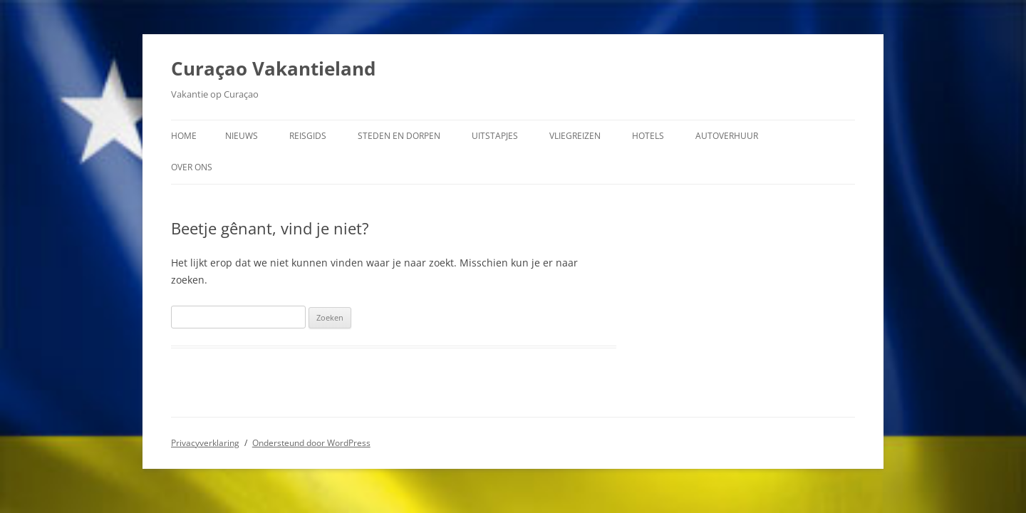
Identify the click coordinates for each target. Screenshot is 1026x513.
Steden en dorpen (399, 136)
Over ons (191, 167)
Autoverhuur (726, 136)
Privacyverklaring (205, 443)
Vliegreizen (575, 136)
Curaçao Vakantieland (273, 68)
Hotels (648, 136)
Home (184, 136)
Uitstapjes (495, 136)
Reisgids (307, 136)
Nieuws (241, 136)
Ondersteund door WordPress (311, 443)
